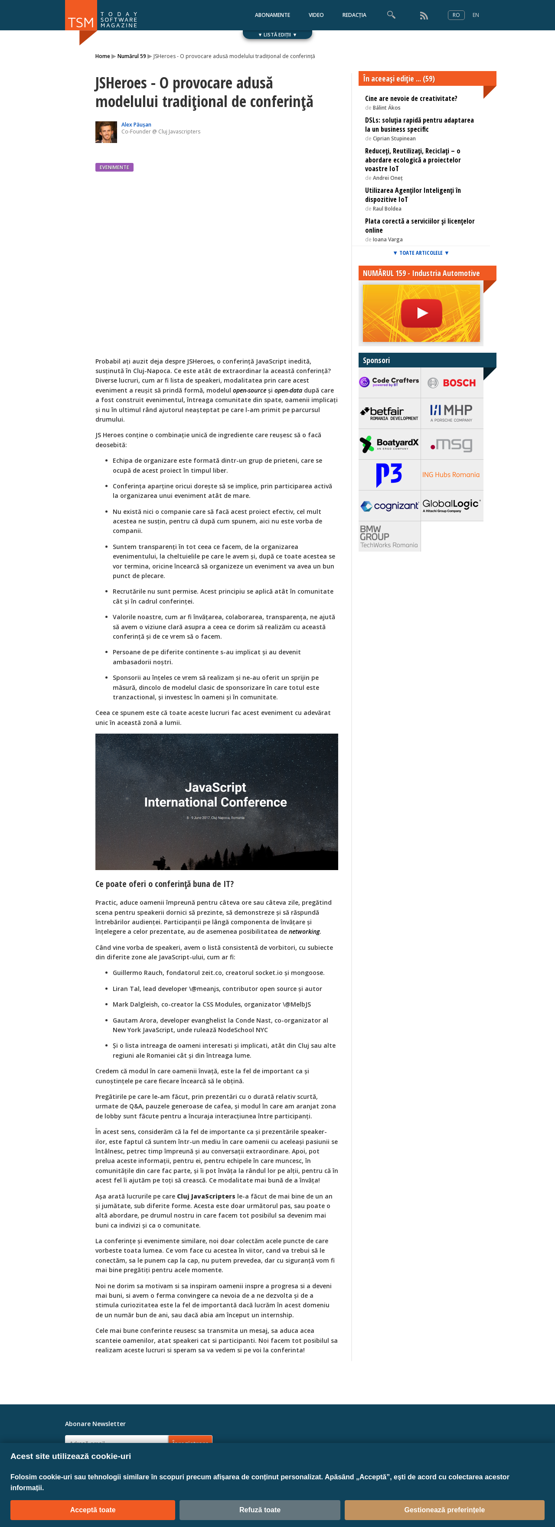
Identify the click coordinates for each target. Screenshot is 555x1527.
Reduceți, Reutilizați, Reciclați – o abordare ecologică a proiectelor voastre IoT (413, 160)
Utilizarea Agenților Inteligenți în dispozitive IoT (413, 194)
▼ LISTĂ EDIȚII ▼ (277, 34)
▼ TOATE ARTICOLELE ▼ (421, 253)
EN (476, 15)
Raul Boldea (387, 208)
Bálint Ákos (387, 107)
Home (102, 56)
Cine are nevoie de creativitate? (411, 98)
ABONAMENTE (272, 15)
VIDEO (316, 15)
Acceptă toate (93, 1510)
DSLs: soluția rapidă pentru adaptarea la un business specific (419, 124)
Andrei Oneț (388, 178)
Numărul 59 (132, 56)
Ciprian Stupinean (394, 138)
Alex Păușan (136, 124)
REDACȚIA (354, 15)
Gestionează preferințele (444, 1510)
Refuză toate (260, 1510)
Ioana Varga (388, 239)
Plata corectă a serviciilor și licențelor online (420, 225)
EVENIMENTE (114, 167)
